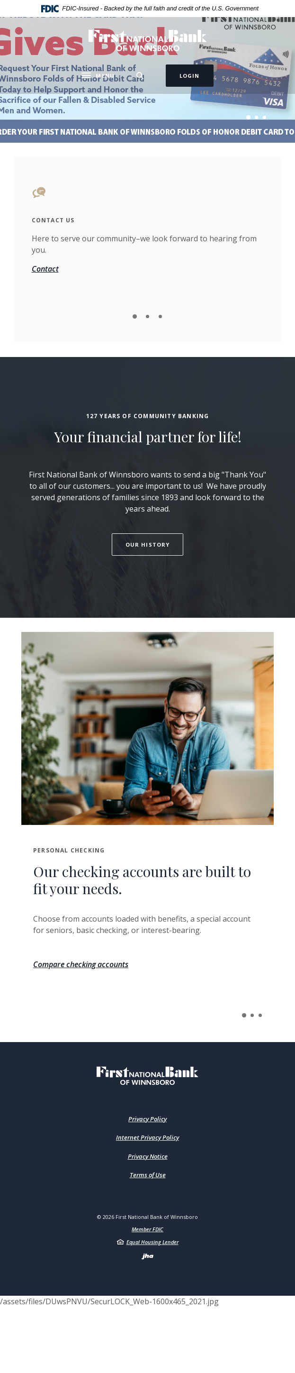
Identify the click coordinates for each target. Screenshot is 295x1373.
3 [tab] (264, 117)
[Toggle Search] (140, 76)
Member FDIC (147, 1229)
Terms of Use (148, 1175)
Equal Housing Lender (152, 1241)
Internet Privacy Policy (147, 1137)
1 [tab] (248, 117)
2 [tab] (256, 117)
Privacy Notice (148, 1156)
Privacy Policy (147, 1119)
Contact (45, 269)
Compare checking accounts (80, 964)
